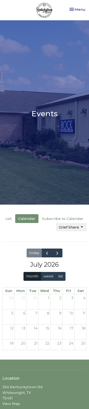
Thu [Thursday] (56, 290)
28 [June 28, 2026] (11, 298)
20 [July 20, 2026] (23, 343)
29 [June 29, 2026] (23, 298)
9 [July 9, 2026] (60, 313)
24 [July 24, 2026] (71, 343)
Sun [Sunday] (8, 290)
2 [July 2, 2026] (60, 298)
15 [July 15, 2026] (47, 328)
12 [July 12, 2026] (12, 328)
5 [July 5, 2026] (12, 313)
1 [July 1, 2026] (48, 298)
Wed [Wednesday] (44, 290)
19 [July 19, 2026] (12, 343)
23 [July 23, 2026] (59, 343)
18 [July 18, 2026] (83, 328)
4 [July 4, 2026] (84, 298)
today (34, 252)
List (8, 218)
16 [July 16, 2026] (59, 328)
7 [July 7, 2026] (36, 313)
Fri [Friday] (68, 290)
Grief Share (71, 227)
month (32, 276)
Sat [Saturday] (80, 290)
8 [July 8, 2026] (48, 313)
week (48, 276)
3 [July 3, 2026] (72, 298)
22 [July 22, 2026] (47, 343)
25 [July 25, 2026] (83, 343)
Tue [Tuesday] (32, 290)
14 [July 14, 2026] (35, 328)
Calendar (26, 218)
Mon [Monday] (20, 290)
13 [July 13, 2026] (23, 328)
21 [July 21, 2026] (35, 343)
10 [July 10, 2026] (71, 313)
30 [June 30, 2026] (35, 298)
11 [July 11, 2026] (84, 313)
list (60, 276)
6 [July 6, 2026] (24, 313)
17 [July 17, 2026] (71, 328)
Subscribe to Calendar (63, 218)
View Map (11, 403)
